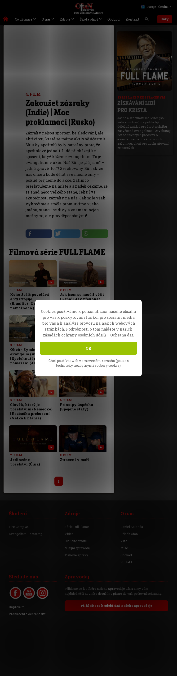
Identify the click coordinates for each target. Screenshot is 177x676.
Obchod (113, 19)
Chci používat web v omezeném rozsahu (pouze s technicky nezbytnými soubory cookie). (89, 363)
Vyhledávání (147, 20)
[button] (39, 233)
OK (89, 348)
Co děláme (23, 19)
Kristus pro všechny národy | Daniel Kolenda (6, 20)
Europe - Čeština (154, 7)
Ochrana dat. (122, 334)
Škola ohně (89, 19)
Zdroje (65, 19)
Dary (164, 19)
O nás (46, 19)
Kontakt (132, 19)
